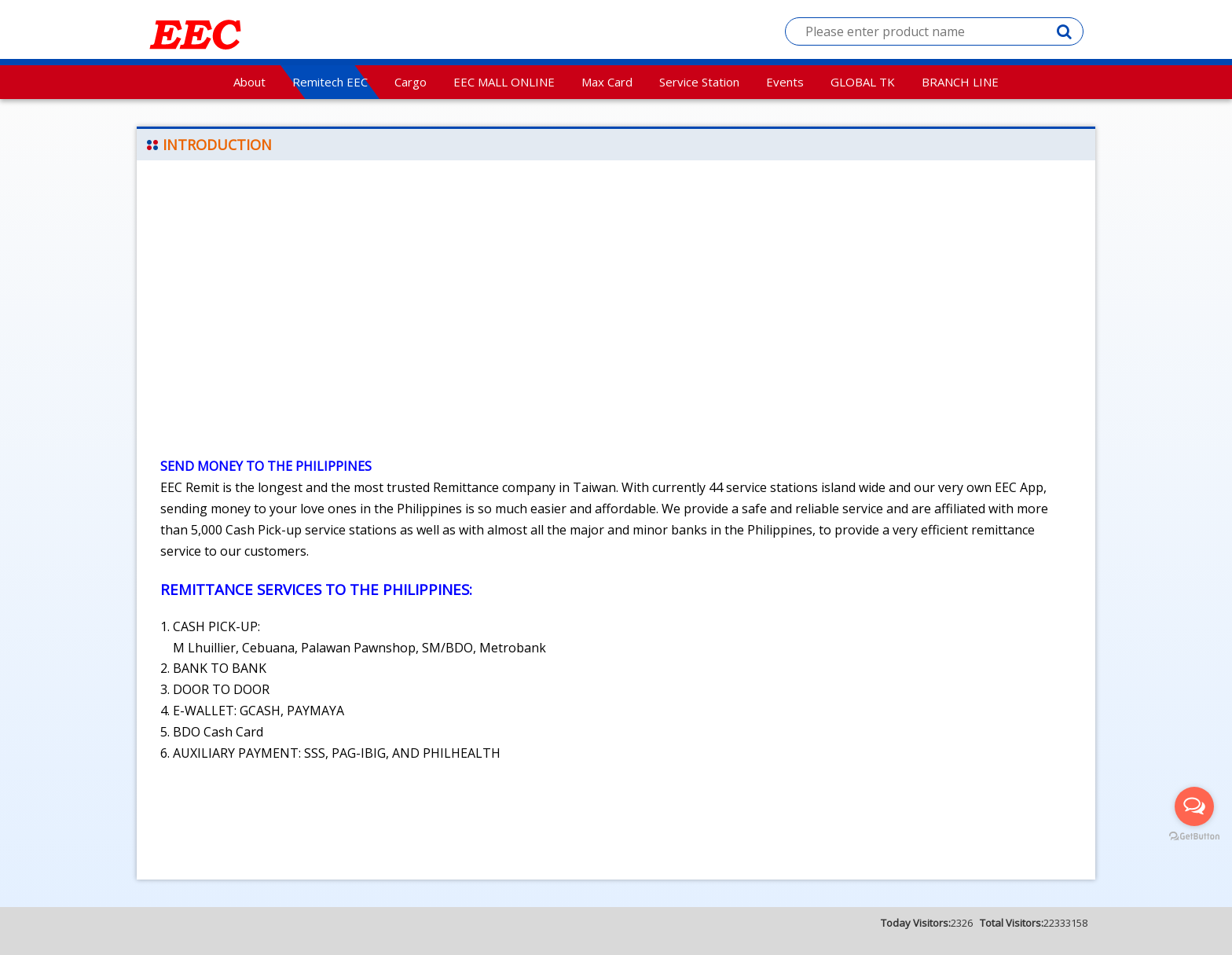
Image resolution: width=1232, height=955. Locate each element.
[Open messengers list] (1194, 806)
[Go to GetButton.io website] (1194, 837)
